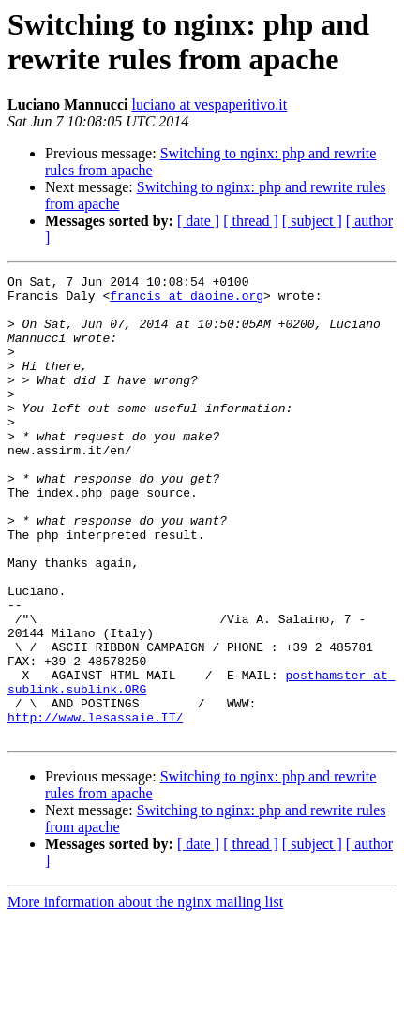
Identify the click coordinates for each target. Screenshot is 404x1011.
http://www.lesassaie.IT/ (95, 806)
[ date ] (198, 221)
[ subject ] (312, 221)
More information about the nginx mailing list (145, 995)
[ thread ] (250, 221)
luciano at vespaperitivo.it (209, 104)
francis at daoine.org (186, 300)
